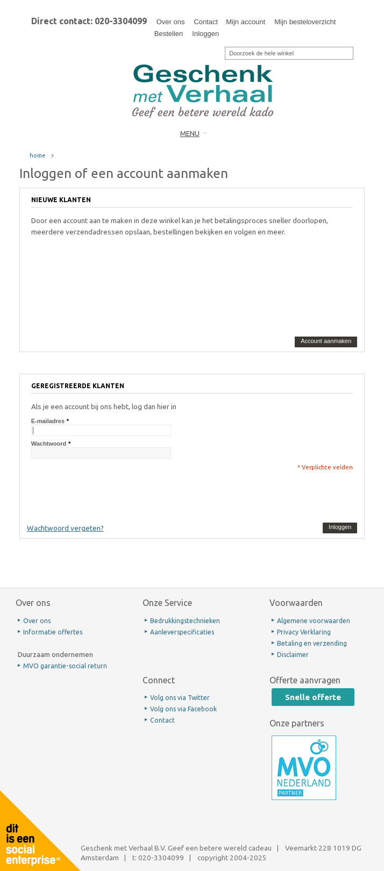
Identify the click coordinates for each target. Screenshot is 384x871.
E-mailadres (48, 421)
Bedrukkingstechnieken (185, 620)
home (38, 155)
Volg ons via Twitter (180, 697)
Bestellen (168, 34)
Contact (206, 22)
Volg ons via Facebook (183, 708)
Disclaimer (293, 654)
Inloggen (205, 34)
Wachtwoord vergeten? (65, 528)
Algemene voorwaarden (313, 620)
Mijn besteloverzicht (305, 22)
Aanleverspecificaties (182, 632)
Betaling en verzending (312, 643)
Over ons (171, 22)
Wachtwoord (49, 443)
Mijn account (245, 22)
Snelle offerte (313, 697)
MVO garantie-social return (65, 665)
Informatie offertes (52, 632)
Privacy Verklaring (304, 632)
